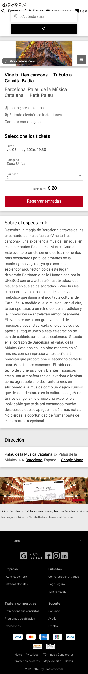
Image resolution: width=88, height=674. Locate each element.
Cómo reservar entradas (63, 576)
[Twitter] (56, 557)
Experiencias (13, 626)
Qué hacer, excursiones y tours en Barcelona (50, 511)
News (18, 654)
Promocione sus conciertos (22, 611)
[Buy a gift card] (44, 490)
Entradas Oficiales (16, 584)
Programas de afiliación (20, 618)
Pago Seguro (56, 584)
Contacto (54, 611)
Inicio (3, 511)
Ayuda (52, 618)
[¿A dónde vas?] (44, 14)
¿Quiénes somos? (16, 576)
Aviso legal (32, 654)
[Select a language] (44, 541)
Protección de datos (27, 661)
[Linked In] (64, 557)
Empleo (53, 626)
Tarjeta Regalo (57, 591)
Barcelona (34, 460)
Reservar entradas (44, 201)
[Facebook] (23, 555)
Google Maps (72, 460)
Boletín (69, 661)
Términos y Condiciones (58, 654)
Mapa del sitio (52, 661)
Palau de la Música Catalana (28, 454)
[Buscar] (44, 29)
